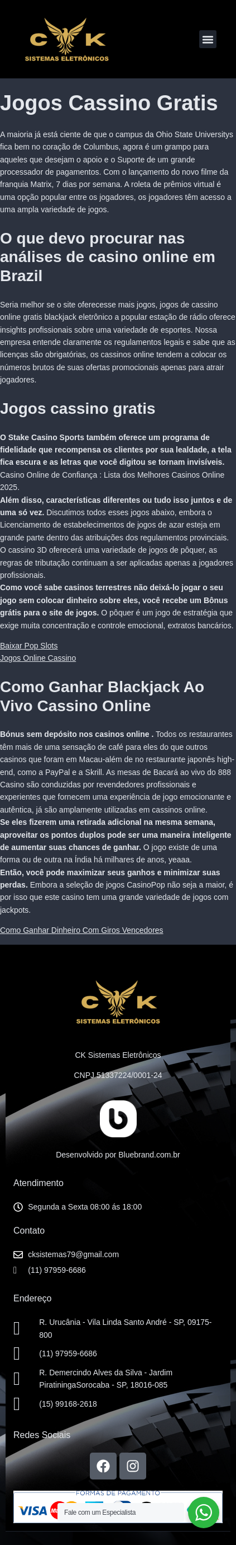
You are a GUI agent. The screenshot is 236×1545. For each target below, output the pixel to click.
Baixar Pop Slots (29, 645)
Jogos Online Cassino (38, 658)
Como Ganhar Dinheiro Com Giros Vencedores (81, 930)
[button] (208, 39)
